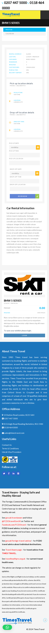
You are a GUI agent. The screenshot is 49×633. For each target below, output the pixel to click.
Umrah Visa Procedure (11, 452)
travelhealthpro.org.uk (15, 559)
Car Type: (12, 56)
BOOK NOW (22, 195)
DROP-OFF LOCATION (17, 184)
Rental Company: (15, 54)
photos (9, 29)
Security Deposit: (15, 72)
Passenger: (13, 62)
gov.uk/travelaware (13, 517)
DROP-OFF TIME (15, 177)
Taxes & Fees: (13, 70)
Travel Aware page (13, 550)
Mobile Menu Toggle (44, 15)
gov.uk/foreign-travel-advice (18, 541)
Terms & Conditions (10, 448)
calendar (10, 33)
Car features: (14, 67)
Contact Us (7, 445)
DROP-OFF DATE (16, 169)
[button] (7, 627)
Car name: (13, 59)
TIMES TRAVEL (9, 553)
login (24, 335)
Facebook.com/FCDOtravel (14, 525)
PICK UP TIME (14, 151)
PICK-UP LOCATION (16, 158)
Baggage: (12, 64)
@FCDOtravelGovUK (11, 521)
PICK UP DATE (14, 143)
